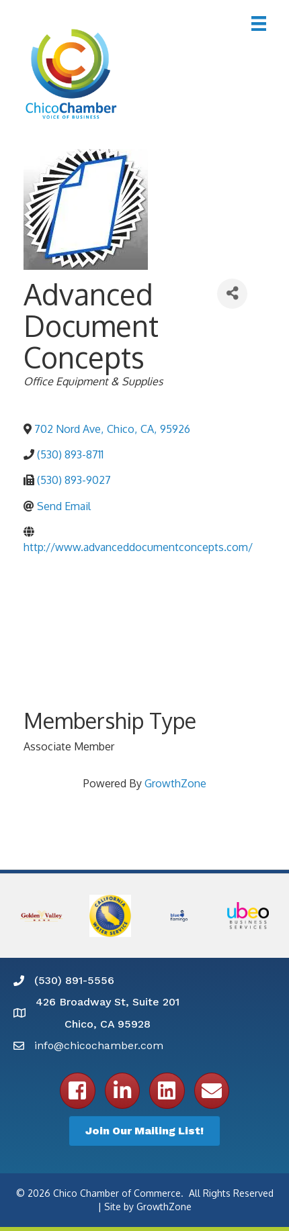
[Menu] (259, 23)
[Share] (232, 294)
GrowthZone (175, 783)
